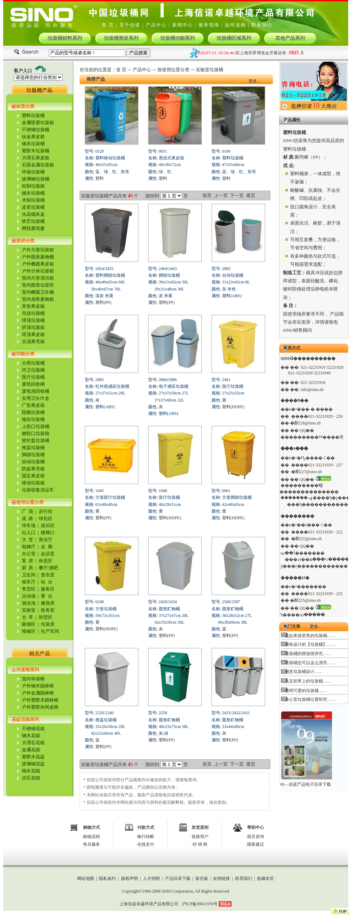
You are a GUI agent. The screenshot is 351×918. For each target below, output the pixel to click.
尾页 (250, 195)
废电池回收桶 (35, 391)
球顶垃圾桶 (33, 320)
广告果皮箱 (33, 405)
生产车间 (50, 631)
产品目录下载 (177, 878)
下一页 (237, 195)
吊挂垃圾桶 (33, 313)
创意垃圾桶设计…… (304, 671)
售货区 (29, 589)
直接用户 (200, 836)
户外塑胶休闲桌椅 (40, 707)
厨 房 (27, 567)
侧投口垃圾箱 (35, 433)
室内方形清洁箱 (38, 278)
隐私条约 (107, 878)
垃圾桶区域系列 (234, 38)
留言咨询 (255, 836)
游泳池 (29, 603)
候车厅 (29, 582)
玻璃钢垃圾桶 (35, 179)
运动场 (29, 596)
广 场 (27, 511)
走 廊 (46, 546)
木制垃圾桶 (33, 200)
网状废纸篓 (33, 228)
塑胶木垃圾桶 (35, 150)
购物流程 (91, 836)
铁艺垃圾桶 (33, 221)
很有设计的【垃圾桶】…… (310, 644)
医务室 (47, 610)
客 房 (27, 560)
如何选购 (235, 24)
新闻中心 (182, 24)
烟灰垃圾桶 (33, 419)
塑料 (99, 178)
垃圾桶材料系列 (65, 38)
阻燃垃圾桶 (33, 412)
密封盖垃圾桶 (35, 440)
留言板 (201, 878)
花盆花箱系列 (25, 719)
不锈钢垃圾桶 (35, 129)
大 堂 (27, 539)
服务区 (47, 589)
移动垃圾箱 (33, 482)
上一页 (221, 195)
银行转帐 (145, 836)
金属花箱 (31, 749)
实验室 (29, 610)
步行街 (45, 511)
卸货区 (45, 617)
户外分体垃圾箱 (38, 271)
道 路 (27, 518)
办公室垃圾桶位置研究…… (310, 699)
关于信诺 (129, 24)
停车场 (29, 525)
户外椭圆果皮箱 (38, 264)
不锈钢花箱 (33, 728)
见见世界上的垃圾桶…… (308, 681)
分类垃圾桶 (33, 363)
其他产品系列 (290, 38)
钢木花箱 (31, 735)
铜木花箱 (31, 770)
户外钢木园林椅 (38, 685)
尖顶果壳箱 (33, 341)
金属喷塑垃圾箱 (38, 122)
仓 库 (27, 617)
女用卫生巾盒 (35, 398)
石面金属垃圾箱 (38, 164)
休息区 (44, 560)
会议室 (48, 553)
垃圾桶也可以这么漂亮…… (310, 662)
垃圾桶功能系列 (177, 38)
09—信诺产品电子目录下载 (305, 784)
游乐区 (48, 525)
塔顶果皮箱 (33, 334)
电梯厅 (29, 546)
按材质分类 (23, 106)
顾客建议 (255, 844)
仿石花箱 (31, 778)
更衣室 (48, 574)
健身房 (48, 603)
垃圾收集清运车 (38, 489)
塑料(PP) (103, 302)
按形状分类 (23, 240)
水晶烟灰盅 (33, 214)
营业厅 (45, 539)
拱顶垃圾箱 (33, 327)
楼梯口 (48, 532)
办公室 (29, 553)
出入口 (29, 532)
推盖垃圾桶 (33, 447)
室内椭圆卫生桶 (38, 292)
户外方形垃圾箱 (38, 249)
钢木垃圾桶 (33, 143)
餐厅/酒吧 (48, 567)
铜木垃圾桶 (33, 193)
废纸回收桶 (33, 384)
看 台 (46, 596)
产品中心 (156, 24)
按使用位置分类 (28, 502)
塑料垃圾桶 (33, 115)
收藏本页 (265, 878)
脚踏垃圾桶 (33, 454)
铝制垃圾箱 (33, 186)
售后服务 (91, 844)
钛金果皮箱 (33, 136)
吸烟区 (29, 624)
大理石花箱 (33, 742)
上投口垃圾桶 (35, 426)
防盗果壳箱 (33, 468)
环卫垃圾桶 (33, 370)
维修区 (29, 631)
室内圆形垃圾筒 (38, 285)
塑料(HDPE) (233, 406)
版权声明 (129, 878)
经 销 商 (200, 844)
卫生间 (29, 574)
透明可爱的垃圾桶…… (306, 690)
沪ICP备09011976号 (200, 903)
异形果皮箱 (33, 306)
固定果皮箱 (33, 475)
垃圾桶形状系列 (121, 38)
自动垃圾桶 (33, 461)
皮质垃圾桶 (33, 207)
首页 (207, 195)
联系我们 (261, 24)
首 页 (108, 24)
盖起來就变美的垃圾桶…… (310, 635)
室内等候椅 (33, 678)
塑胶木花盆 (33, 756)
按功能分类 (23, 353)
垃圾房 (47, 624)
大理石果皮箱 (35, 157)
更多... (254, 81)
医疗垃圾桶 (33, 377)
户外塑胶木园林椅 (40, 700)
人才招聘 (151, 878)
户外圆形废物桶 (38, 256)
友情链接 (221, 878)
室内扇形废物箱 (38, 299)
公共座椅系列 (25, 669)
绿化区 (45, 518)
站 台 (46, 582)
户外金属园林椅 (38, 693)
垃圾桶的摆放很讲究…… (308, 653)
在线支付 (145, 844)
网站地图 (85, 878)
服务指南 (209, 24)
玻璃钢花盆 (33, 763)
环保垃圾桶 (33, 172)
